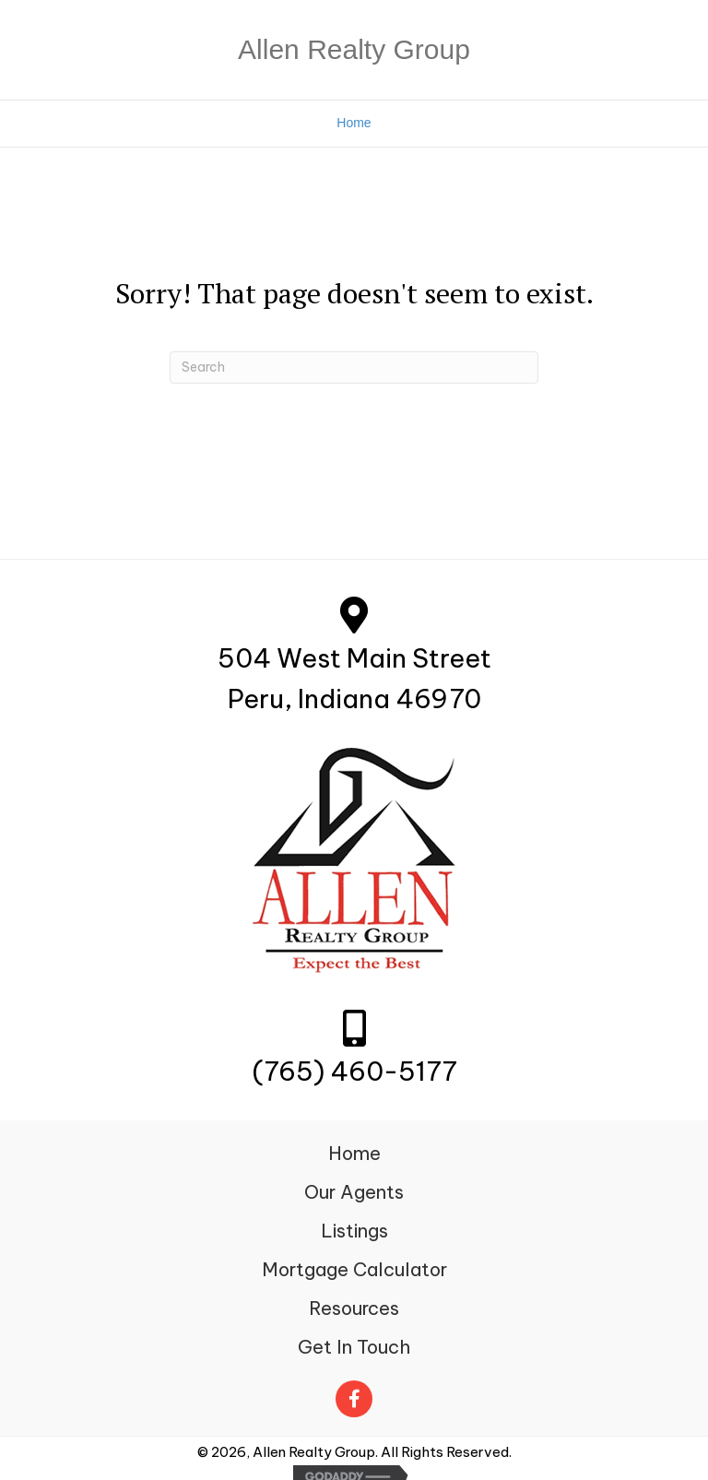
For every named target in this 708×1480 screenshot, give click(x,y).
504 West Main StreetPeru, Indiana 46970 (354, 679)
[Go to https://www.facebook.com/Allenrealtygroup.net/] (354, 1394)
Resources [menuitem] (354, 1308)
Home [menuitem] (354, 1153)
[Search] (354, 367)
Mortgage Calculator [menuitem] (354, 1269)
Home (353, 122)
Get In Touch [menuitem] (354, 1346)
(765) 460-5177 (354, 1071)
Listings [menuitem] (354, 1230)
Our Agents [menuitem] (354, 1191)
